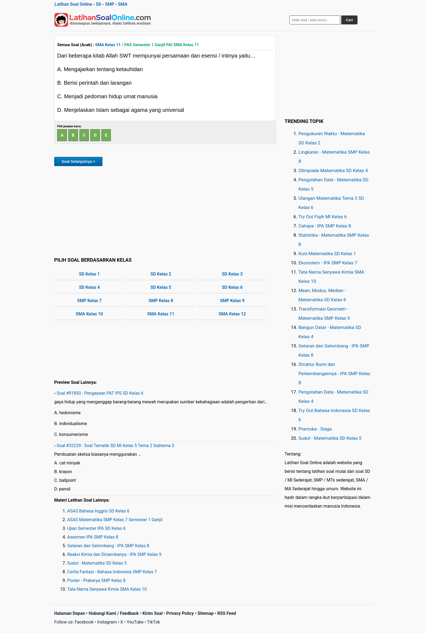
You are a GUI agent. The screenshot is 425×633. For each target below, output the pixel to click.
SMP (109, 4)
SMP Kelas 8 (161, 300)
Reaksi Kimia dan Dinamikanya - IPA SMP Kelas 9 (114, 554)
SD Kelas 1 (89, 274)
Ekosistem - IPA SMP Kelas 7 (327, 262)
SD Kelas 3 (232, 274)
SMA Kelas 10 (89, 313)
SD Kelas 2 (160, 274)
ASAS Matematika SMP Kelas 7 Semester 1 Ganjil (114, 519)
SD (98, 4)
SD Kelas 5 (160, 287)
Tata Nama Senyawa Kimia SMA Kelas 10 (107, 589)
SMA (122, 4)
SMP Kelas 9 (232, 300)
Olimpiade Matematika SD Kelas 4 (333, 170)
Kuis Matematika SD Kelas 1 (327, 253)
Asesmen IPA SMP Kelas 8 (92, 537)
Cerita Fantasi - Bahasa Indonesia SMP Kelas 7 (112, 571)
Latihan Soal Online (73, 4)
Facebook (84, 622)
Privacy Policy (180, 613)
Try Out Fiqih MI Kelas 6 (322, 216)
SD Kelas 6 (232, 287)
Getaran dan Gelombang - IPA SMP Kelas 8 (108, 545)
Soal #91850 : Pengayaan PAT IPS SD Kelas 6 (100, 393)
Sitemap (205, 613)
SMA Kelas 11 (108, 44)
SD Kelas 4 (89, 287)
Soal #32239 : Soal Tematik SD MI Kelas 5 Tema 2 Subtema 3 (115, 445)
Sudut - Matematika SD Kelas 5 (97, 563)
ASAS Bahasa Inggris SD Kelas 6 (98, 511)
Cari (349, 20)
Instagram (107, 622)
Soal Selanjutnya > (78, 161)
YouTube (135, 622)
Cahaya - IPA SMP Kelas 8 (324, 226)
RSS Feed (226, 613)
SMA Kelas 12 (232, 313)
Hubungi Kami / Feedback (114, 613)
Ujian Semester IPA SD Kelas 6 (96, 528)
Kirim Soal (153, 613)
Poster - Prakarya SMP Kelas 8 (96, 580)
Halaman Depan (69, 613)
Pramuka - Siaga (315, 429)
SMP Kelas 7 (89, 300)
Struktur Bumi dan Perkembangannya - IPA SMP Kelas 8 (334, 373)
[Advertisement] (165, 211)
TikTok (153, 622)
